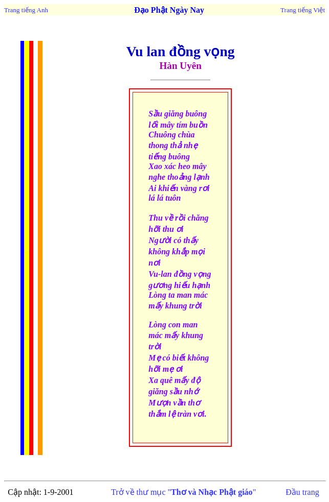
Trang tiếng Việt (302, 10)
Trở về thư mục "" (183, 492)
